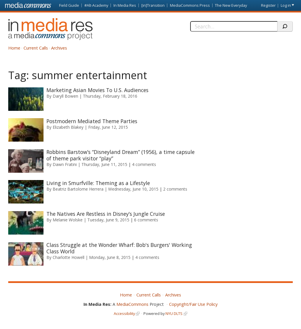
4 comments (144, 164)
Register (268, 5)
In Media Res (124, 5)
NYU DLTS (174, 313)
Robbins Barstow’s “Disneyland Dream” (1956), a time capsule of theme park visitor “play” (120, 155)
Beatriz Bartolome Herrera (78, 189)
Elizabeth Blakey (68, 127)
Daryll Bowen (65, 96)
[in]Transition (153, 5)
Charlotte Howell (68, 257)
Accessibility (124, 313)
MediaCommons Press (190, 5)
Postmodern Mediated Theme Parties (91, 121)
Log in (286, 5)
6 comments (146, 220)
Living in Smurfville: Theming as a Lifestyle (98, 182)
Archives (59, 48)
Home (14, 48)
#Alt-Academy (96, 5)
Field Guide (69, 5)
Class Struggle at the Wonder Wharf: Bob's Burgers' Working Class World (119, 248)
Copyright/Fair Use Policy (193, 304)
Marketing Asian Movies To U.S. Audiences (97, 90)
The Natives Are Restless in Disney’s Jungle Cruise (105, 213)
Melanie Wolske (68, 220)
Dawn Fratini (65, 164)
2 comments (175, 189)
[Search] (233, 26)
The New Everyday (231, 5)
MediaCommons (132, 304)
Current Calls (36, 48)
